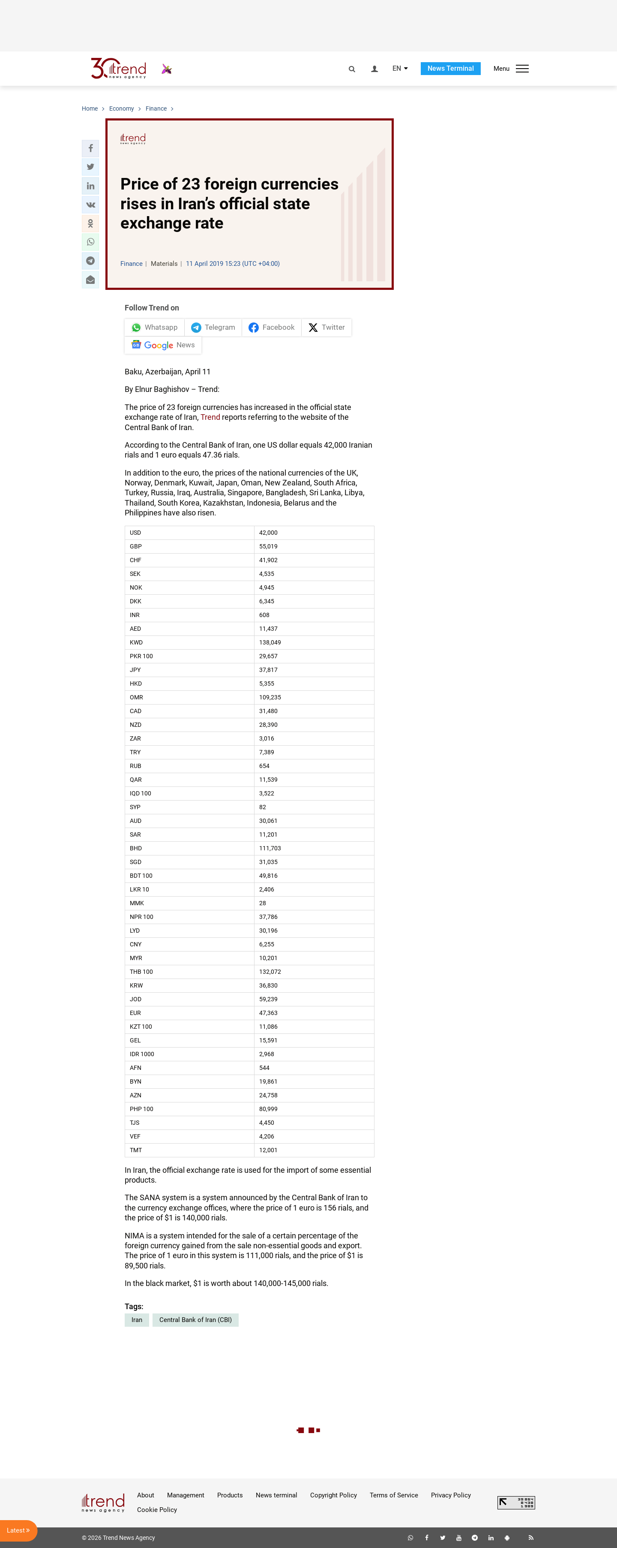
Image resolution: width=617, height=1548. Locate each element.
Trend (210, 417)
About (145, 1495)
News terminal (276, 1495)
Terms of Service (394, 1495)
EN (396, 68)
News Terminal (451, 68)
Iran (137, 1320)
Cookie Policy (157, 1510)
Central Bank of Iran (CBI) (195, 1320)
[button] (90, 148)
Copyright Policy (333, 1495)
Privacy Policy (451, 1495)
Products (230, 1495)
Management (185, 1495)
